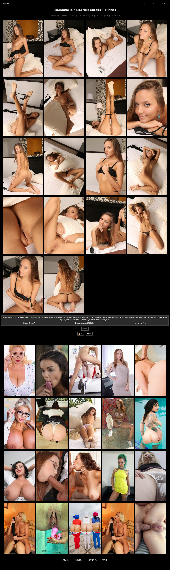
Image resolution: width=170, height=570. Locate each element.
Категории (164, 3)
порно (143, 3)
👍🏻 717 (80, 333)
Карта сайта (92, 560)
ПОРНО (104, 560)
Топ (152, 3)
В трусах (85, 328)
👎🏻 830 (89, 333)
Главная (5, 3)
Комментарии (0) (7, 337)
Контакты (78, 560)
